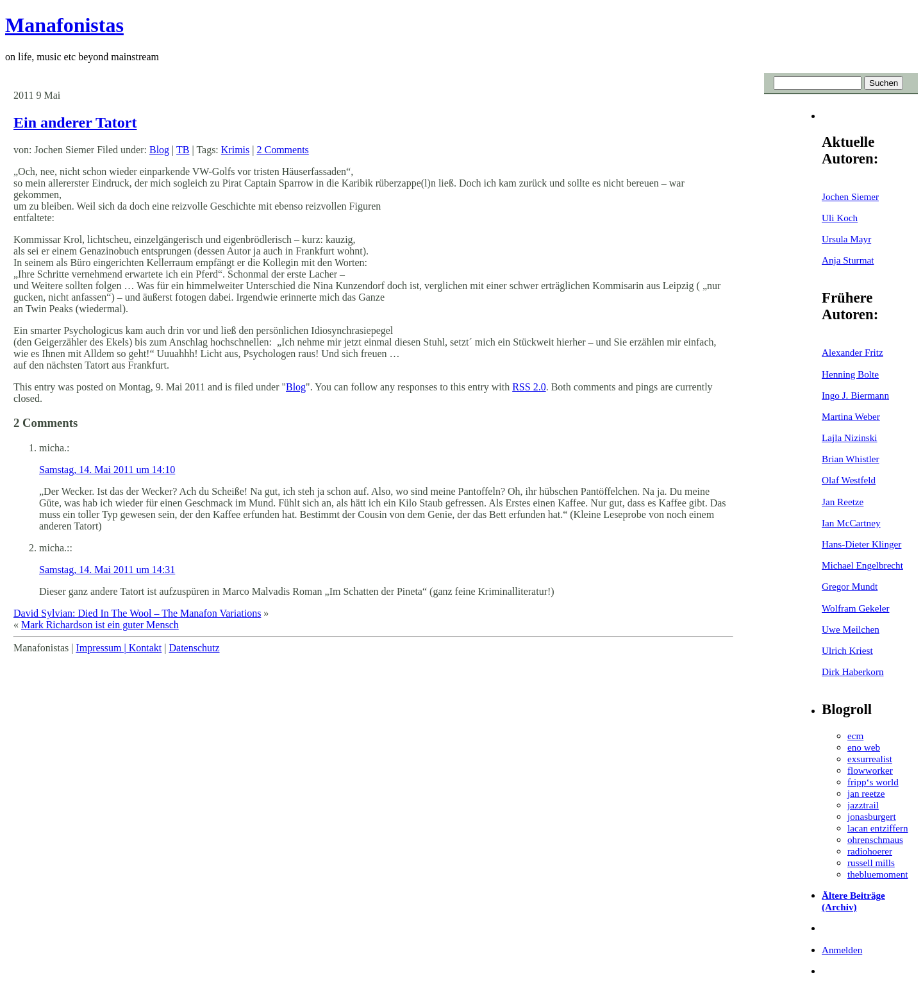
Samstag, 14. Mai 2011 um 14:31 (107, 569)
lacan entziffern (877, 827)
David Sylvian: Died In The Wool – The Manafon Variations (137, 613)
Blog (159, 149)
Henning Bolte (850, 374)
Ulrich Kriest (847, 650)
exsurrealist (869, 758)
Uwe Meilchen (850, 629)
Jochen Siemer (850, 196)
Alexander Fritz (852, 352)
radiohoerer (869, 851)
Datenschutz (194, 647)
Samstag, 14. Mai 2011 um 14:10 (107, 469)
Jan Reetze (842, 501)
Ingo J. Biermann (855, 395)
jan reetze (866, 793)
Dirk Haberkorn (853, 671)
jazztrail (863, 804)
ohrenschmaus (875, 839)
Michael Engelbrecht (862, 565)
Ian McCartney (851, 522)
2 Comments (282, 149)
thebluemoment (877, 874)
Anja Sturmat (848, 260)
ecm (855, 735)
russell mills (871, 862)
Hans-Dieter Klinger (861, 543)
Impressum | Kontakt (119, 647)
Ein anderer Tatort (75, 122)
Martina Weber (851, 416)
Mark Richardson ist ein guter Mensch (100, 624)
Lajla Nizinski (849, 437)
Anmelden (842, 949)
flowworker (870, 770)
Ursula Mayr (846, 238)
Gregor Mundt (849, 586)
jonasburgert (871, 816)
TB (182, 149)
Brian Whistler (850, 458)
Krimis (235, 149)
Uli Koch (840, 217)
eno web (863, 747)
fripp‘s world (873, 781)
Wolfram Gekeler (855, 608)
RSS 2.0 (528, 386)
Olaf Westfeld (849, 479)
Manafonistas (64, 25)
